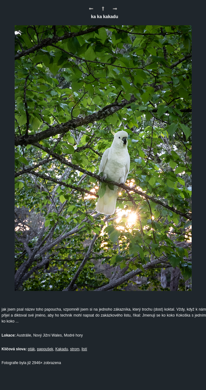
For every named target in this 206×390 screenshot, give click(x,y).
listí (84, 349)
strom (75, 349)
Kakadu (61, 349)
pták (31, 349)
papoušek (45, 349)
